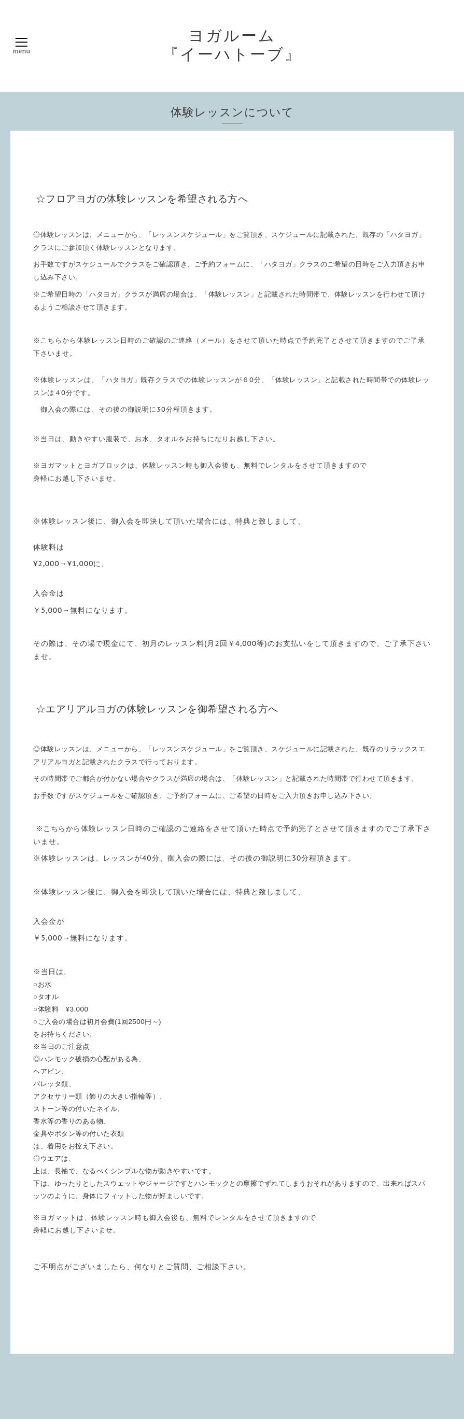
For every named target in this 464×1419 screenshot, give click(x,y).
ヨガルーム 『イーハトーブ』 (232, 44)
